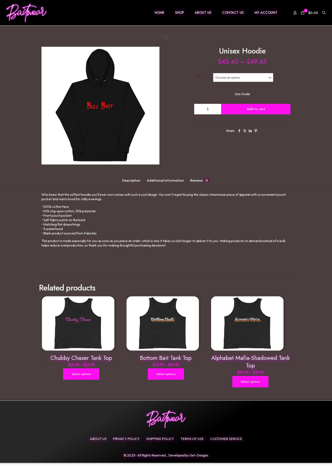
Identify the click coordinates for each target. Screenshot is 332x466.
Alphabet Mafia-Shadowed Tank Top (250, 365)
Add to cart (256, 109)
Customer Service (226, 442)
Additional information (165, 180)
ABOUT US (98, 442)
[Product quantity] (207, 109)
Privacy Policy (126, 442)
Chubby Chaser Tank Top (81, 361)
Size (199, 76)
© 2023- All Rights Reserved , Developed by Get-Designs (166, 458)
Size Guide (242, 94)
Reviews (200, 180)
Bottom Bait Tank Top (166, 361)
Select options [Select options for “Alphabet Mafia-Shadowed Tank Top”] (250, 385)
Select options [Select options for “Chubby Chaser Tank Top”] (81, 377)
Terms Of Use (192, 442)
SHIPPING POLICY (160, 442)
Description (131, 180)
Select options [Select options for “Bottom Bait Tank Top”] (166, 377)
